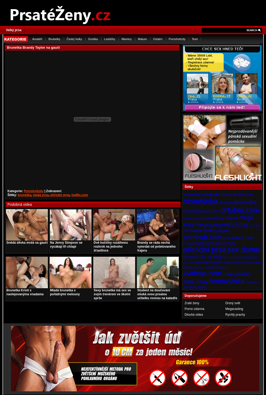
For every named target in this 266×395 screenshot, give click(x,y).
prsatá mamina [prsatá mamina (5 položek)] (205, 243)
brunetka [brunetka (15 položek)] (245, 202)
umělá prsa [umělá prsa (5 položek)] (242, 262)
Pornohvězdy (177, 39)
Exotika (93, 39)
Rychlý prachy (235, 314)
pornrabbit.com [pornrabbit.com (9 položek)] (238, 238)
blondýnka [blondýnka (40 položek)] (200, 201)
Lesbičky (109, 39)
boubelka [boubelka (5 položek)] (226, 203)
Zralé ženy (192, 303)
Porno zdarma (194, 309)
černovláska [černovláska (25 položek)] (227, 281)
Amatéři (37, 39)
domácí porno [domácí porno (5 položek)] (209, 211)
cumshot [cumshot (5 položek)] (190, 211)
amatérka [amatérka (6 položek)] (191, 194)
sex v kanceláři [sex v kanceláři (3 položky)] (233, 257)
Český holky (74, 39)
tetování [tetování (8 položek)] (203, 262)
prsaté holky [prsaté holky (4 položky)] (226, 243)
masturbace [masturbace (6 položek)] (213, 218)
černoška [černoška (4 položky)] (251, 282)
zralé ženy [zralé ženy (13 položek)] (195, 282)
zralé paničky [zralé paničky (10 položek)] (236, 274)
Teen (195, 39)
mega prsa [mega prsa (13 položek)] (208, 224)
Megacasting (234, 309)
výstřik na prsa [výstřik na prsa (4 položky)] (215, 267)
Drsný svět (232, 303)
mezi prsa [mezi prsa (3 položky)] (255, 225)
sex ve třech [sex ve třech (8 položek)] (211, 256)
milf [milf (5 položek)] (186, 231)
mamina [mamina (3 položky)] (198, 218)
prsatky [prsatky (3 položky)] (187, 243)
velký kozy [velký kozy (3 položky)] (197, 267)
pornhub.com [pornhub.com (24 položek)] (202, 237)
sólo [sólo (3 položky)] (191, 262)
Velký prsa (13, 30)
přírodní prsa (60, 195)
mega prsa (41, 195)
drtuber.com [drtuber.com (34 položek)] (240, 210)
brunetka (24, 195)
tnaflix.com (79, 195)
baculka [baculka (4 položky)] (247, 195)
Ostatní (157, 39)
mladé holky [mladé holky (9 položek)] (202, 230)
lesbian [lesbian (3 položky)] (187, 218)
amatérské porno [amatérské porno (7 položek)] (216, 194)
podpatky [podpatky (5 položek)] (223, 231)
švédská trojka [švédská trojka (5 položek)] (194, 287)
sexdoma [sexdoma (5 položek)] (190, 257)
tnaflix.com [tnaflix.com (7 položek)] (222, 262)
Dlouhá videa (194, 314)
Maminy (127, 39)
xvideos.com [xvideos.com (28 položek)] (202, 273)
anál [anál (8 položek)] (237, 194)
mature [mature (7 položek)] (231, 217)
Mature (142, 39)
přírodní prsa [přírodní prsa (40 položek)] (205, 249)
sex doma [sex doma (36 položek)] (243, 250)
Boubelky (54, 39)
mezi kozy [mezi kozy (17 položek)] (235, 224)
